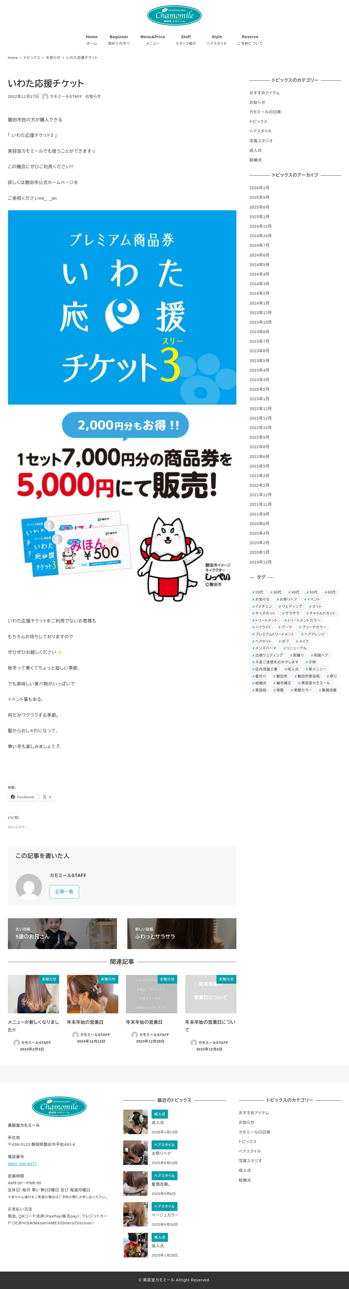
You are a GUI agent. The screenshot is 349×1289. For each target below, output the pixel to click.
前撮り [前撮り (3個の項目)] (298, 655)
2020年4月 (259, 533)
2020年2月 (259, 543)
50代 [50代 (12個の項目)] (314, 592)
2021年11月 (260, 504)
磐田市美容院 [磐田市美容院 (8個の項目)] (308, 676)
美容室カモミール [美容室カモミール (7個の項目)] (316, 683)
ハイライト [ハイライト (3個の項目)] (263, 627)
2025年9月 (259, 197)
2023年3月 (259, 380)
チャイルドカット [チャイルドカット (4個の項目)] (322, 613)
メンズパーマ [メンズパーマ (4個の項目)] (266, 648)
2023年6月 (259, 351)
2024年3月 (259, 284)
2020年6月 (259, 524)
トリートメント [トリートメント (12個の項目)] (266, 620)
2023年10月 (260, 322)
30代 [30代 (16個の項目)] (277, 592)
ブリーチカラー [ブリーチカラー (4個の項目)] (314, 627)
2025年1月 (259, 217)
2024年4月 (259, 274)
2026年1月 (259, 188)
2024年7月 (259, 245)
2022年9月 (259, 437)
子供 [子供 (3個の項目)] (312, 662)
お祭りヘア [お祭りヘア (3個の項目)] (288, 599)
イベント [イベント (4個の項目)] (313, 599)
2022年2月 (259, 485)
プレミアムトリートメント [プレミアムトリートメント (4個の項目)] (274, 634)
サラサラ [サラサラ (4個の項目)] (292, 613)
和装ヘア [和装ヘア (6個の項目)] (321, 655)
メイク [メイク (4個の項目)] (304, 641)
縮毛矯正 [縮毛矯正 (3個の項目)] (283, 683)
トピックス (258, 121)
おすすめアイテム (264, 93)
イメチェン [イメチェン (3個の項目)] (263, 606)
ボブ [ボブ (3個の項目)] (285, 641)
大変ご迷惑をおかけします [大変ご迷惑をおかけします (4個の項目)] (277, 662)
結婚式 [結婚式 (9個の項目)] (261, 683)
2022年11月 (260, 418)
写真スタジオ (261, 141)
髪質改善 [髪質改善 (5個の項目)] (329, 690)
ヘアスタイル (260, 131)
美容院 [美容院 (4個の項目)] (261, 690)
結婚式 (255, 160)
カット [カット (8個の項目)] (317, 606)
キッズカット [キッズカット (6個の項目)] (265, 613)
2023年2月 (259, 389)
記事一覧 (64, 891)
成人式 (255, 150)
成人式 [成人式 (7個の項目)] (293, 669)
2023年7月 (259, 341)
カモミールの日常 (265, 112)
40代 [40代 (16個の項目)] (295, 592)
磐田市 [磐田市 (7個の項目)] (282, 676)
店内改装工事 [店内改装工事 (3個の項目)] (266, 669)
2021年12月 (260, 495)
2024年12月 (260, 226)
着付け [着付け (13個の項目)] (260, 676)
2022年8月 (259, 447)
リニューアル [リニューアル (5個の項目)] (297, 648)
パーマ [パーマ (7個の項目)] (286, 627)
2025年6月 (259, 207)
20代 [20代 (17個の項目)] (259, 592)
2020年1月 (259, 552)
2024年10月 (260, 236)
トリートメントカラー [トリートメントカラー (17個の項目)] (304, 620)
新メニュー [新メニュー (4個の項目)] (317, 669)
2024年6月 (259, 255)
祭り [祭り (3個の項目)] (333, 676)
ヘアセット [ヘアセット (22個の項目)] (263, 641)
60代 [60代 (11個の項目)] (332, 592)
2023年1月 (259, 399)
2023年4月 (259, 370)
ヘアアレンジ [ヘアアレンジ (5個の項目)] (315, 634)
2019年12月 (260, 562)
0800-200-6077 (22, 1164)
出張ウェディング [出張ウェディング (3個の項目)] (269, 655)
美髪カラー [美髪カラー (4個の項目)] (303, 690)
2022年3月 (259, 476)
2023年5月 (259, 361)
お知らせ (93, 96)
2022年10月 (260, 428)
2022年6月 (259, 456)
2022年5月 (259, 466)
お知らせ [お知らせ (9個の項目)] (262, 599)
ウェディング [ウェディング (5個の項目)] (292, 606)
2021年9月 (259, 514)
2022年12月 (260, 408)
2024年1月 (259, 303)
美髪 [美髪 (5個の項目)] (280, 690)
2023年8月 (259, 332)
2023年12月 (260, 313)
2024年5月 (259, 265)
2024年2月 (259, 293)
